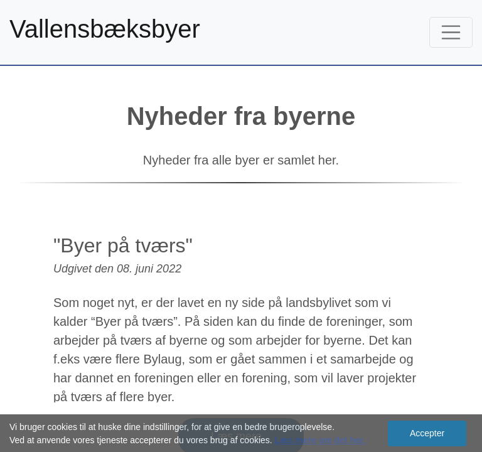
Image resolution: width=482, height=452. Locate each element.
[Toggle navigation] (451, 32)
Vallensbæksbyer (104, 29)
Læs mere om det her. (320, 440)
